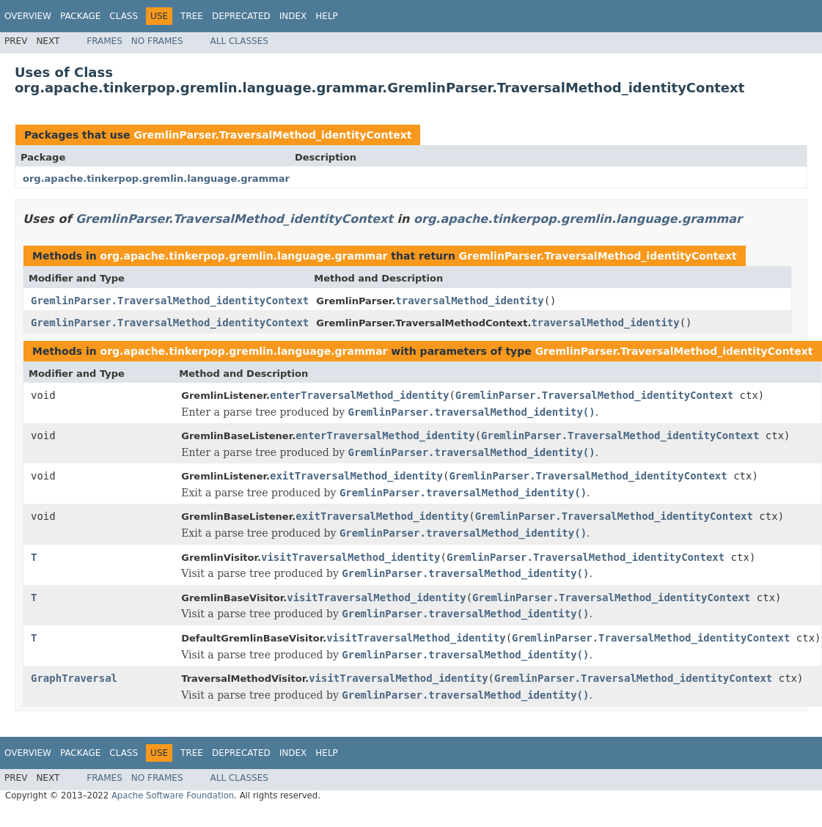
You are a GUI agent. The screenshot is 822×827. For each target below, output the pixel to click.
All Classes (239, 41)
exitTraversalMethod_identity (356, 476)
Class (123, 16)
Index (293, 16)
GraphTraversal (74, 678)
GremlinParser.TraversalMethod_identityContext (272, 135)
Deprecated (241, 16)
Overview (27, 16)
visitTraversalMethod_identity (350, 557)
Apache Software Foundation (172, 795)
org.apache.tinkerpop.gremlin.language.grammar (156, 178)
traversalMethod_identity (469, 300)
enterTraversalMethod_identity (359, 395)
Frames (104, 41)
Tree (191, 16)
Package (80, 16)
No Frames (157, 41)
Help (326, 16)
